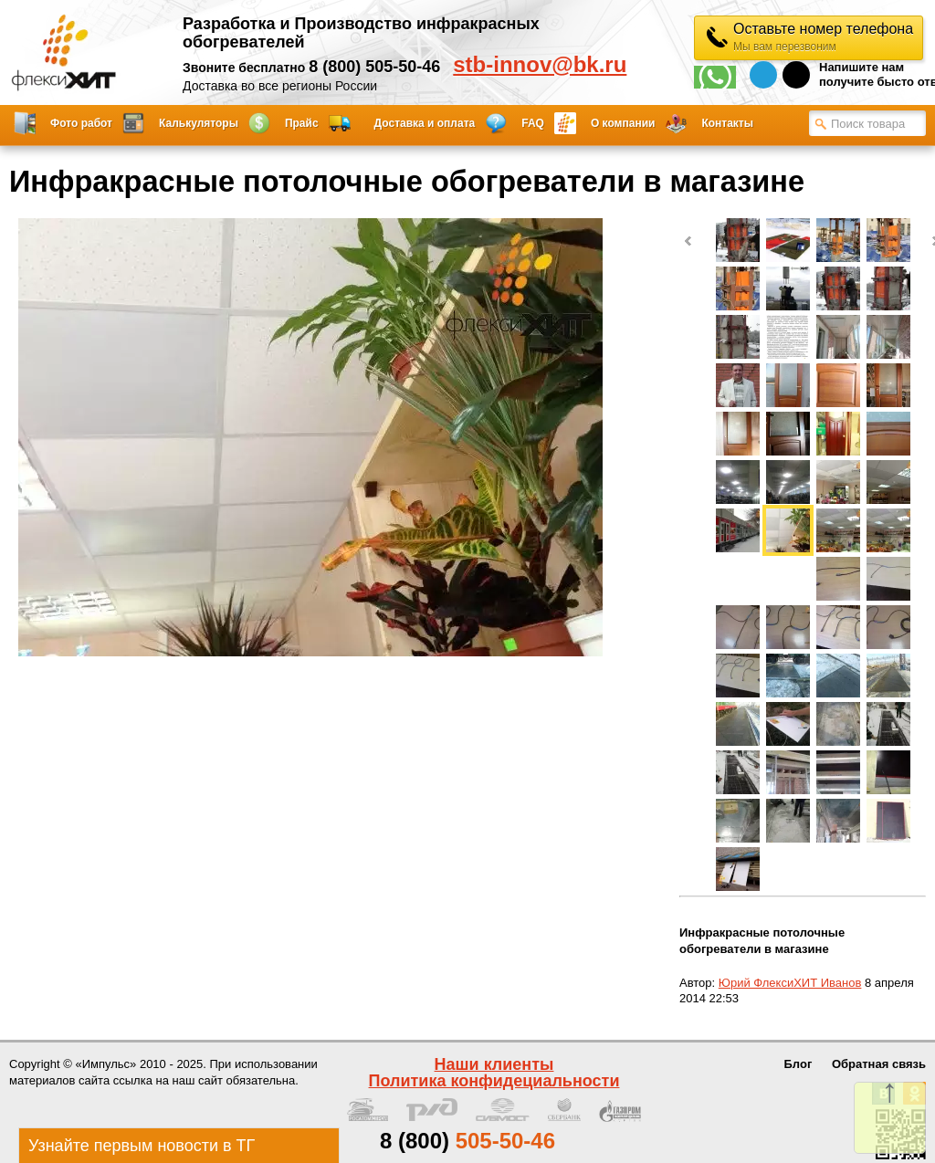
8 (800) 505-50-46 (374, 67)
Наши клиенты (494, 1064)
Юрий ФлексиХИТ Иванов (790, 983)
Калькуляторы (198, 123)
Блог (798, 1064)
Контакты (727, 123)
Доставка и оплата (425, 123)
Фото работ (81, 123)
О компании (623, 123)
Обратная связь (879, 1064)
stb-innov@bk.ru (539, 65)
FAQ (532, 123)
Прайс (302, 123)
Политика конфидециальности (494, 1081)
